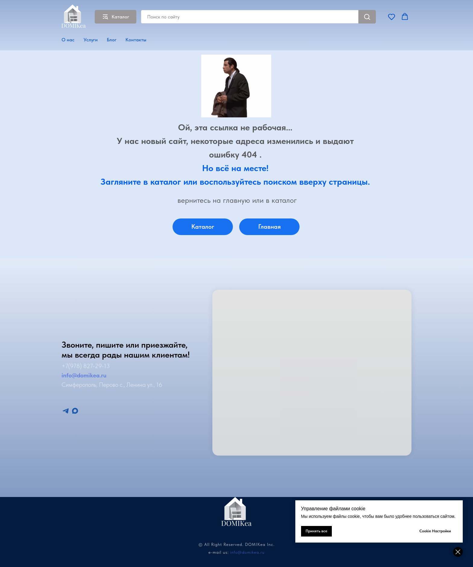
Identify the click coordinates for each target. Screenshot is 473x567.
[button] (391, 16)
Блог (111, 40)
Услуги (91, 40)
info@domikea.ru (247, 552)
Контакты (135, 40)
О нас (68, 40)
